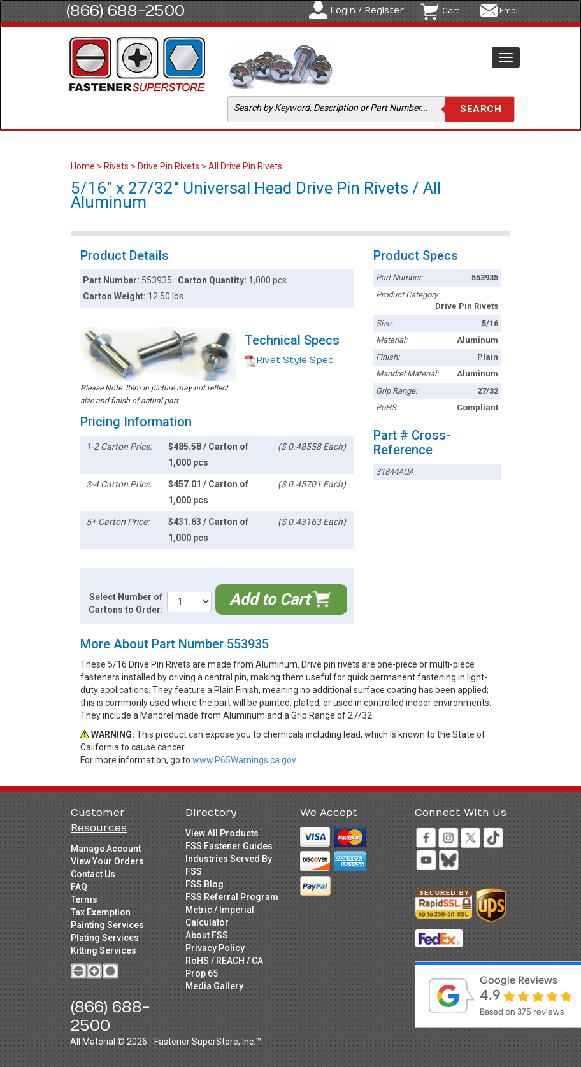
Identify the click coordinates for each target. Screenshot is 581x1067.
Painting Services (107, 925)
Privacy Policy (215, 948)
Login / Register (367, 10)
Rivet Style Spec (289, 360)
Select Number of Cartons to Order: (126, 603)
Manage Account (106, 848)
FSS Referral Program (231, 897)
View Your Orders (107, 861)
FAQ (79, 887)
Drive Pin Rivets (168, 166)
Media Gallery (214, 986)
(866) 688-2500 (125, 11)
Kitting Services (103, 950)
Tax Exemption (101, 912)
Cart (450, 10)
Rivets (116, 166)
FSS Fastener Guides (229, 846)
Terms (84, 899)
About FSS (206, 935)
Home (84, 166)
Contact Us (93, 874)
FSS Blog (204, 884)
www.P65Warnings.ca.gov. (245, 760)
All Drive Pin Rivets (245, 166)
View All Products (222, 833)
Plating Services (105, 938)
